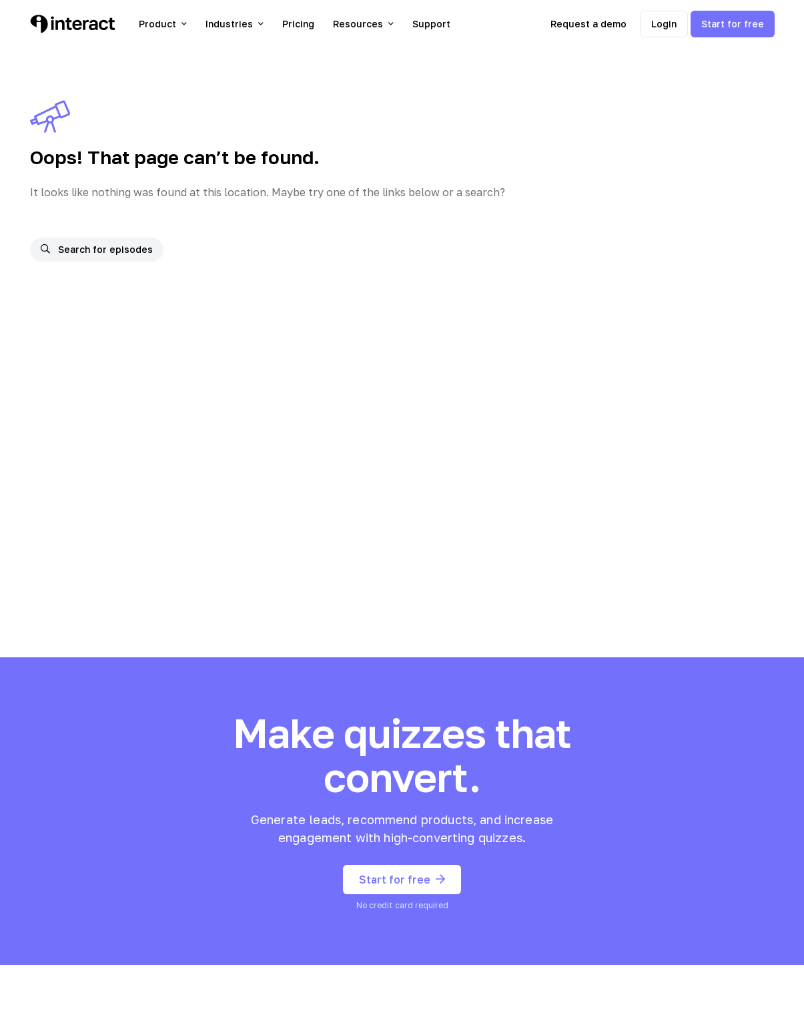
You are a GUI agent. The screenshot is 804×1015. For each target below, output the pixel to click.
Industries (235, 23)
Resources (363, 23)
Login (664, 23)
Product (163, 23)
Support (431, 23)
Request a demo (588, 23)
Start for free (732, 23)
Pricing (298, 23)
